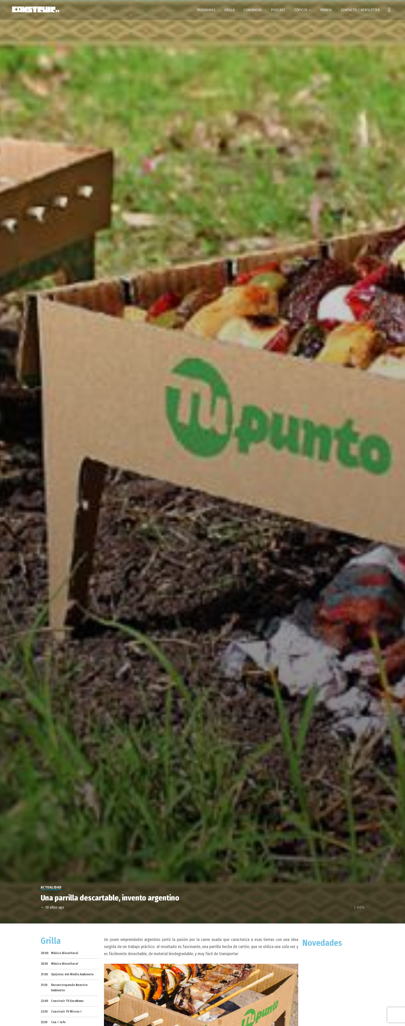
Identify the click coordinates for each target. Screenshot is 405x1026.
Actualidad (51, 887)
